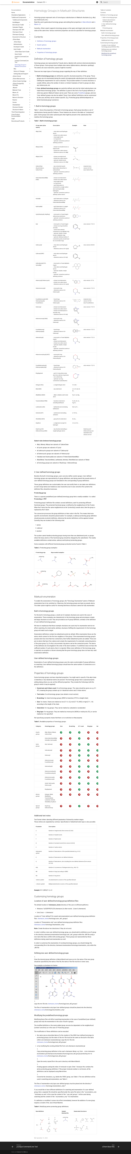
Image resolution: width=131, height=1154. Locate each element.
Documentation (16, 10)
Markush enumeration (44, 48)
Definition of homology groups (46, 41)
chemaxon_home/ (40, 925)
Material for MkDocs (22, 1152)
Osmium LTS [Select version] (41, 2)
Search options (41, 45)
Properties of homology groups (47, 52)
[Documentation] (16, 2)
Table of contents (105, 10)
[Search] (110, 2)
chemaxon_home (43, 918)
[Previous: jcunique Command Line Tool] (25, 1146)
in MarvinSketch (86, 22)
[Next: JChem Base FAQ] (110, 1146)
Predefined (81, 93)
